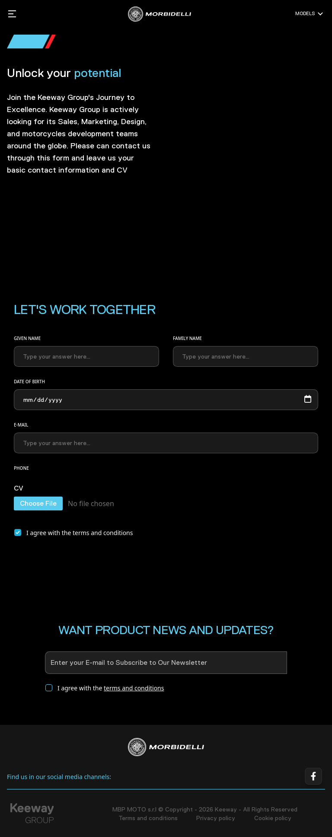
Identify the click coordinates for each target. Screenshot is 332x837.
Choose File (38, 503)
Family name (187, 338)
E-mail (21, 425)
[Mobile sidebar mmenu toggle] (12, 14)
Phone (21, 468)
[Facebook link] (313, 777)
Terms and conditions (148, 818)
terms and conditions (103, 533)
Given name (27, 338)
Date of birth (29, 381)
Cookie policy (272, 818)
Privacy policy (215, 818)
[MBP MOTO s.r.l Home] (159, 14)
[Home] (166, 747)
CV (18, 488)
